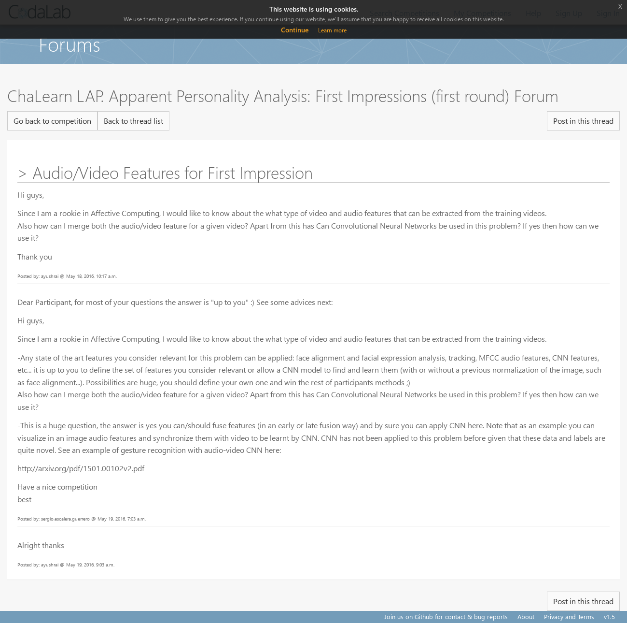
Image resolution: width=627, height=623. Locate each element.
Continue (294, 29)
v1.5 (609, 616)
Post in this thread (583, 121)
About (525, 616)
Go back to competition (52, 121)
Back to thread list (133, 121)
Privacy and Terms (569, 616)
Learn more (332, 30)
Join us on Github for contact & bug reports (446, 616)
